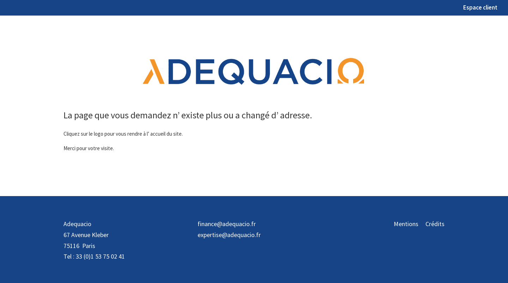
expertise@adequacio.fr (229, 235)
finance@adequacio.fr (227, 224)
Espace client (480, 8)
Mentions (406, 224)
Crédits (435, 224)
